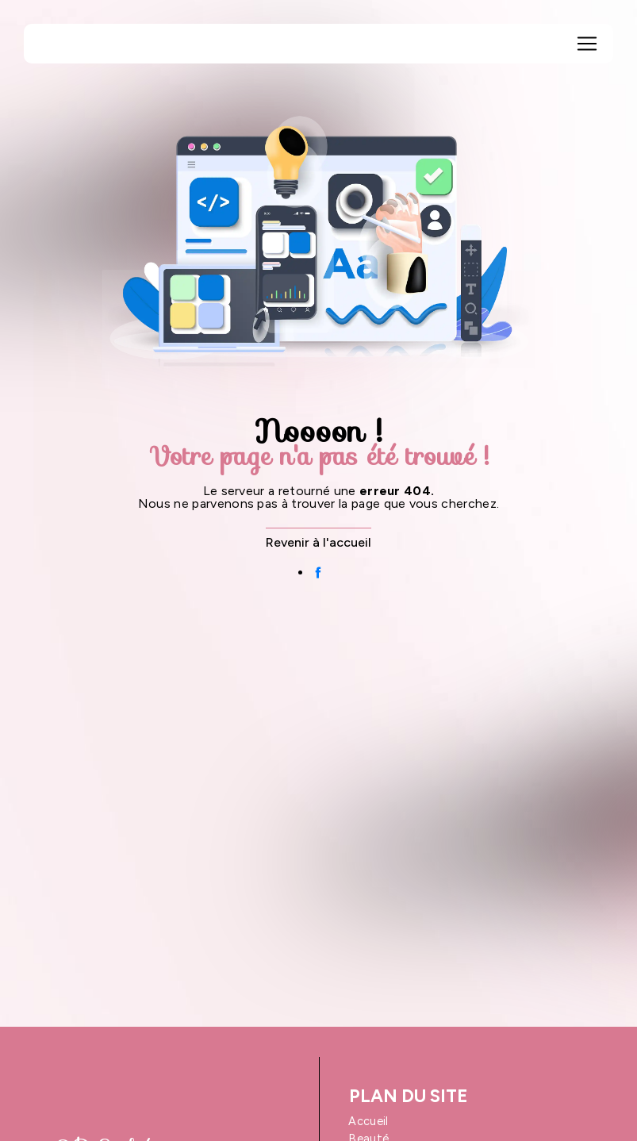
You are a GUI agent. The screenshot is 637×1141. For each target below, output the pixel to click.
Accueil (368, 1121)
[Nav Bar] (587, 44)
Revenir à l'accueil (318, 542)
